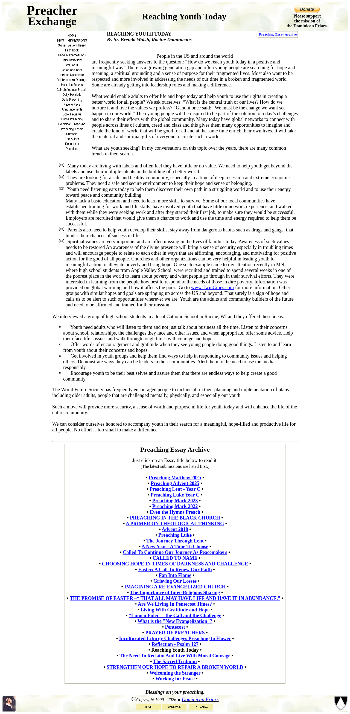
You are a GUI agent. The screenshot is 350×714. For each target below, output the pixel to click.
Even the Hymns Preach (175, 512)
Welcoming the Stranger (175, 673)
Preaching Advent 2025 (175, 483)
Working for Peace (175, 678)
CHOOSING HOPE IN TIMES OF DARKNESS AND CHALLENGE (175, 564)
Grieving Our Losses (175, 581)
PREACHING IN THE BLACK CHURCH (175, 518)
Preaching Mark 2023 (175, 500)
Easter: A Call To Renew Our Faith (175, 569)
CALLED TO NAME (175, 558)
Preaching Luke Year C (174, 495)
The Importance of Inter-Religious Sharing (175, 592)
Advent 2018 (175, 529)
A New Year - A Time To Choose (175, 546)
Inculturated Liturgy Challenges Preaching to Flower (175, 638)
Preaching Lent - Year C (175, 489)
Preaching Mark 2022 (175, 506)
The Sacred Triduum (175, 661)
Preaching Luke (175, 535)
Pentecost (175, 627)
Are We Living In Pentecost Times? (175, 604)
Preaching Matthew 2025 (175, 477)
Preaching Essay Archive (278, 34)
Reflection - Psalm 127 (174, 644)
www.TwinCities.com (212, 287)
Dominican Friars (200, 699)
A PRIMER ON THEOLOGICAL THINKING (175, 523)
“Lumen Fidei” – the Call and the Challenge (175, 615)
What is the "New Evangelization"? (175, 621)
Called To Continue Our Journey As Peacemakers (175, 552)
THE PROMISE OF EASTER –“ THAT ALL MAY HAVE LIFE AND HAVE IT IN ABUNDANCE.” (175, 598)
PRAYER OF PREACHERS (175, 632)
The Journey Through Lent (175, 541)
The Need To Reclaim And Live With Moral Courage (174, 655)
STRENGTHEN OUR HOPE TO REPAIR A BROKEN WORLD (175, 667)
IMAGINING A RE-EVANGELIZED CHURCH (175, 587)
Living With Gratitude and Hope (175, 610)
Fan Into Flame (175, 575)
